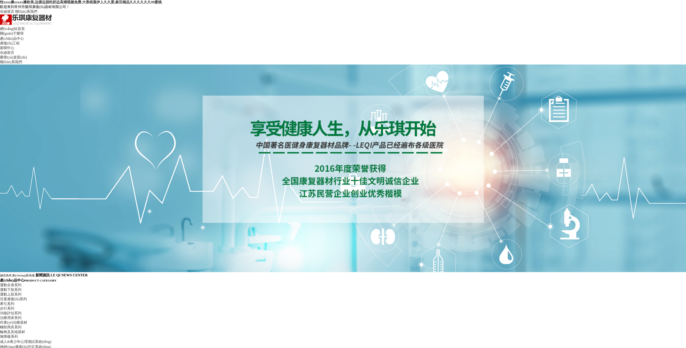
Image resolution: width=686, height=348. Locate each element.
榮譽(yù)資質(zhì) (13, 57)
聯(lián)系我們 (26, 11)
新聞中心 (7, 48)
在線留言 (7, 11)
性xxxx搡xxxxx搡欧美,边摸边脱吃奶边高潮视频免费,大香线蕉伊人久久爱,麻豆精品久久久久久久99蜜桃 (81, 2)
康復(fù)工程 (10, 43)
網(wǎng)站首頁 (12, 29)
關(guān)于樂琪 (12, 33)
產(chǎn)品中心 (12, 38)
